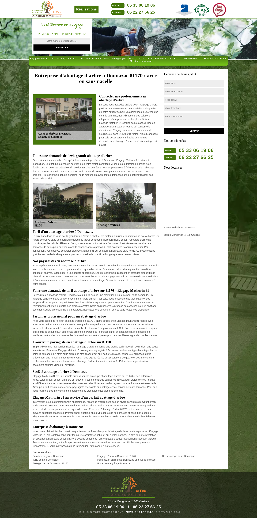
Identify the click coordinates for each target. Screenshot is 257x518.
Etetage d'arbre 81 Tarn (215, 58)
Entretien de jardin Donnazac (48, 456)
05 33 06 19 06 (141, 5)
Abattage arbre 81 (66, 58)
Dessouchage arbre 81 (91, 58)
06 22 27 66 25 (141, 12)
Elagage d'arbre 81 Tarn (41, 58)
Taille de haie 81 (190, 58)
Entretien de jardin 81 (165, 58)
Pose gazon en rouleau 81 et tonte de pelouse (141, 59)
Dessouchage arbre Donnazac (178, 456)
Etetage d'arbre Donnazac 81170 (50, 463)
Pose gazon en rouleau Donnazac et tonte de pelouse (126, 459)
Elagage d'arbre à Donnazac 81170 (116, 456)
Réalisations (86, 9)
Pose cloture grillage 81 (116, 58)
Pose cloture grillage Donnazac (114, 463)
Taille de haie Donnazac (46, 459)
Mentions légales (139, 512)
